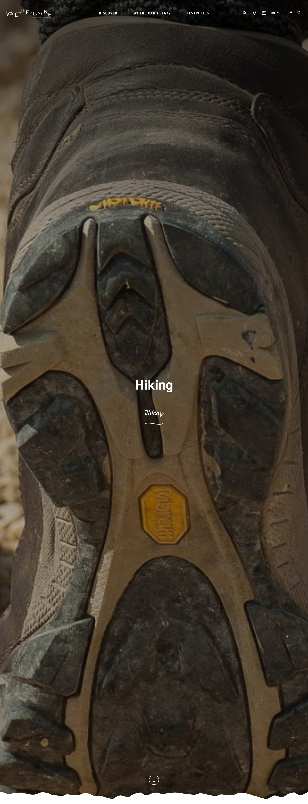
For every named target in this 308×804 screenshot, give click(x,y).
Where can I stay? (152, 13)
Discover (108, 13)
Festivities (198, 13)
